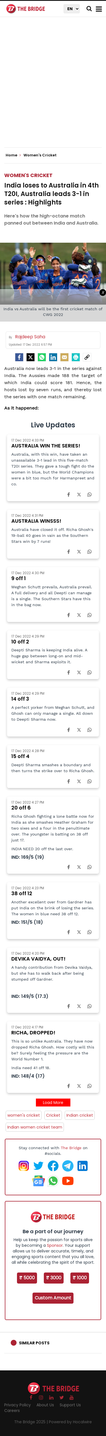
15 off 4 (20, 756)
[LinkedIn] (53, 357)
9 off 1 (18, 578)
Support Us (70, 1405)
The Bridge (71, 1148)
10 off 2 (20, 641)
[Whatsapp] (42, 357)
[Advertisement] (53, 87)
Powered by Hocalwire (70, 1422)
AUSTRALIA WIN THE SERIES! (45, 445)
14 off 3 (20, 698)
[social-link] (87, 357)
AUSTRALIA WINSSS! (36, 520)
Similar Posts (34, 1343)
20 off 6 (21, 807)
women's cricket (23, 1115)
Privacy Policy (17, 1405)
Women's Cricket (28, 175)
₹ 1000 (80, 1277)
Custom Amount (53, 1298)
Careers (12, 1410)
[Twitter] (30, 357)
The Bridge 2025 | (31, 1422)
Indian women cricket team (34, 1127)
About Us (45, 1405)
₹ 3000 (53, 1277)
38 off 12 (21, 893)
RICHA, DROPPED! (33, 1032)
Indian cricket (79, 1115)
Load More (53, 1102)
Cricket (53, 1115)
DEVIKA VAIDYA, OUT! (38, 958)
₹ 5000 (27, 1277)
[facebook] (19, 357)
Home (13, 155)
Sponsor (55, 1245)
